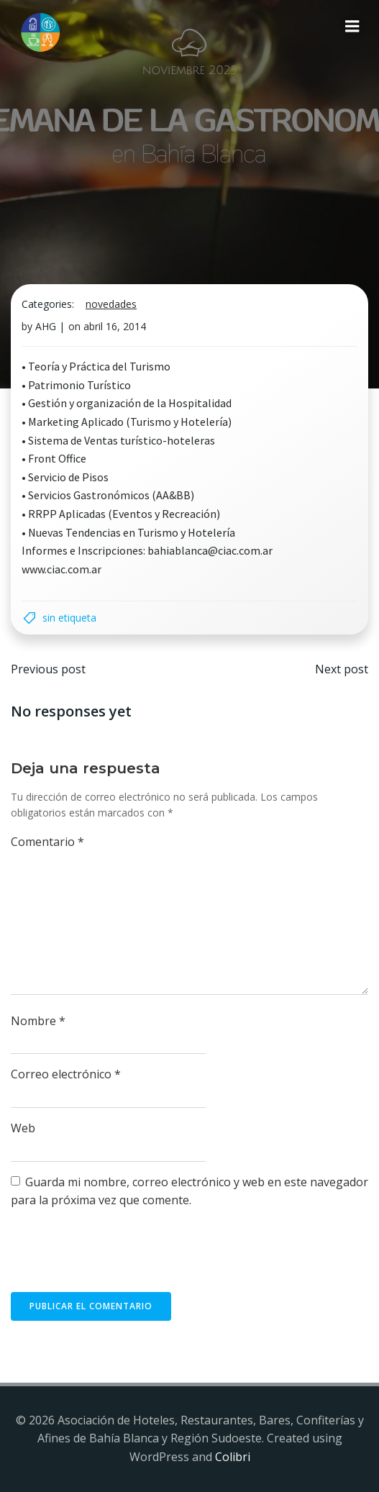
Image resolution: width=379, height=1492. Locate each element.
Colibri (232, 1457)
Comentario (47, 842)
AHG (45, 326)
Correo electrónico (66, 1074)
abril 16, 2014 (114, 326)
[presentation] (120, 1257)
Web (23, 1128)
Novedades (111, 304)
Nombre (38, 1021)
